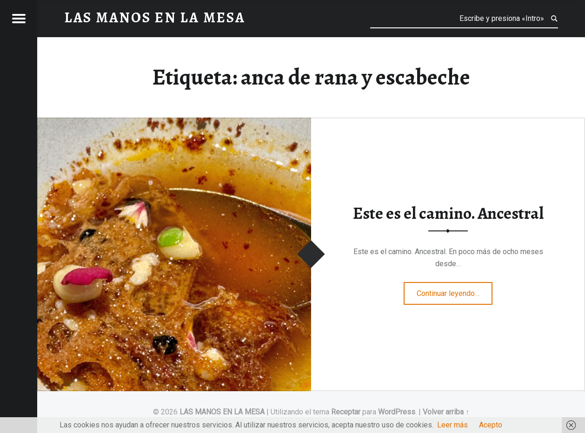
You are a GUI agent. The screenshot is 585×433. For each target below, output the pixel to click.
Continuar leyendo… (454, 290)
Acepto (490, 424)
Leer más (452, 424)
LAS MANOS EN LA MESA (222, 411)
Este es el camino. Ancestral (448, 213)
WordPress (396, 411)
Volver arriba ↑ (446, 411)
